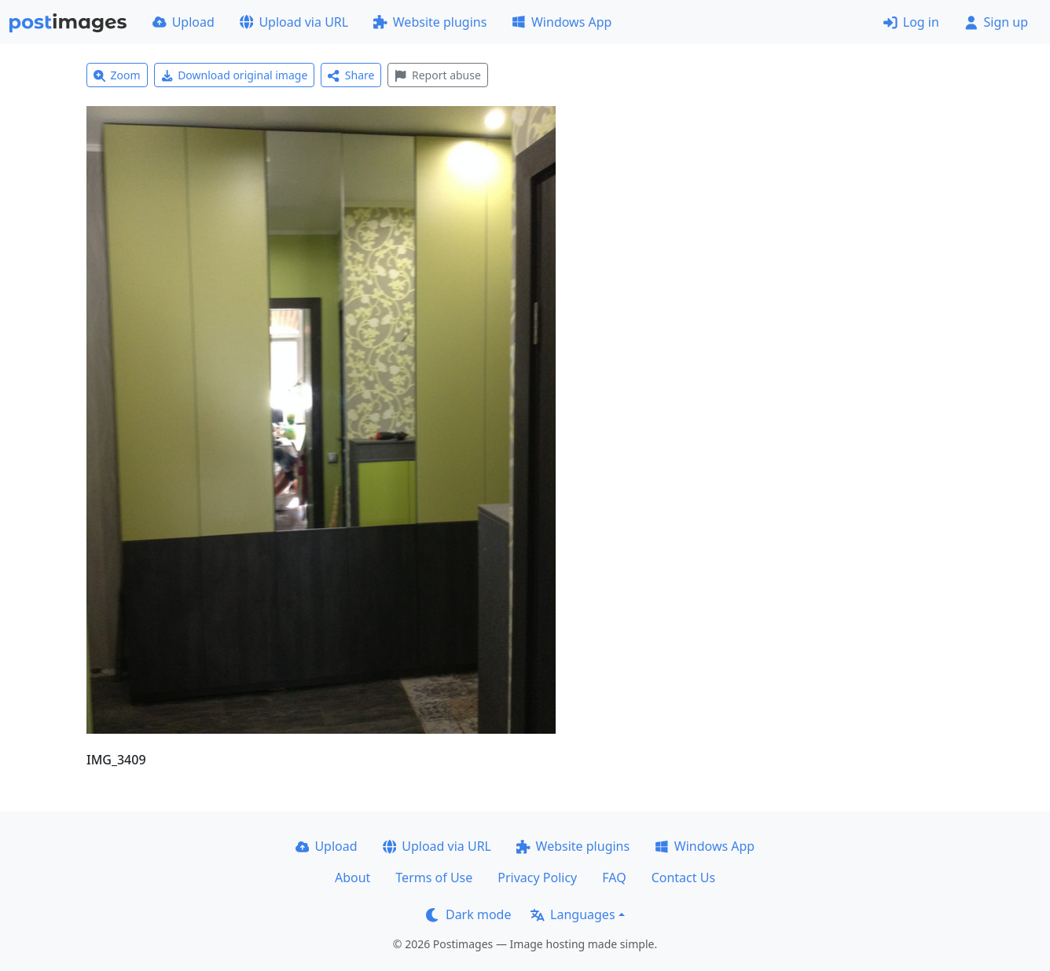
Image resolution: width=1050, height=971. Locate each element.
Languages (573, 914)
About (352, 877)
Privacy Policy (537, 877)
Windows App (561, 22)
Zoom (117, 75)
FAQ (614, 877)
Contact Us (683, 877)
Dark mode (468, 914)
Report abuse (437, 75)
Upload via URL (294, 22)
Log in (911, 22)
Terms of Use (433, 877)
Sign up (996, 22)
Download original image (234, 75)
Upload (183, 22)
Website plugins (429, 22)
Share (351, 75)
